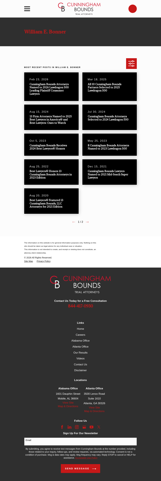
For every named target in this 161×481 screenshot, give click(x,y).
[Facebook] (62, 427)
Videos (80, 358)
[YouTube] (91, 427)
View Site (68, 402)
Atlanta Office (80, 346)
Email (28, 440)
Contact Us (80, 364)
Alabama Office (80, 340)
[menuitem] (28, 261)
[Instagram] (77, 427)
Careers (80, 334)
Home (80, 328)
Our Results (80, 352)
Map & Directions (68, 406)
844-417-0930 (80, 306)
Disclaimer (80, 370)
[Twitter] (99, 427)
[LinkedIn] (69, 427)
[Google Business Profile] (84, 427)
